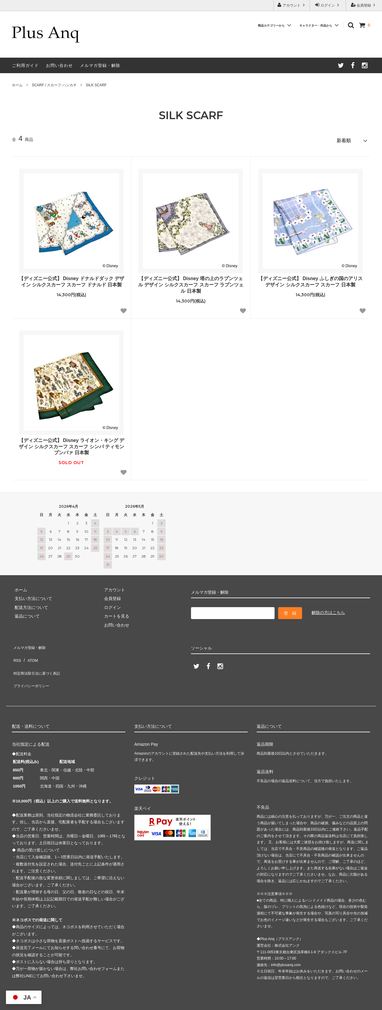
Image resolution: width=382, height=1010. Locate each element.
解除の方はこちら (328, 610)
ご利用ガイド (25, 65)
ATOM (30, 652)
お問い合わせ (59, 65)
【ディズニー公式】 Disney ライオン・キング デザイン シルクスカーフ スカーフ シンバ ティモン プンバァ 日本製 (71, 444)
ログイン (328, 4)
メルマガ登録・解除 (100, 65)
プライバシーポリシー (33, 669)
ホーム (17, 85)
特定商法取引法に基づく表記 (39, 661)
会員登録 (364, 4)
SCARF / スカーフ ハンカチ (54, 85)
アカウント (291, 4)
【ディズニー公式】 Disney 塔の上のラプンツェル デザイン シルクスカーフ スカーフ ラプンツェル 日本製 (191, 282)
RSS (16, 652)
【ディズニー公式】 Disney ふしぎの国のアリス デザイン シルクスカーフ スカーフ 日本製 (310, 279)
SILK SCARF (96, 85)
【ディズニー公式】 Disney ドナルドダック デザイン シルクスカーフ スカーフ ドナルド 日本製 (71, 279)
